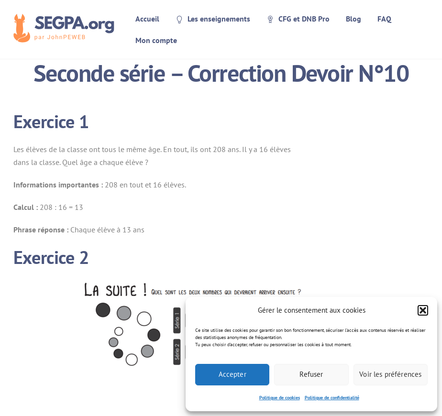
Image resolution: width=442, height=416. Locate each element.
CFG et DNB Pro (298, 18)
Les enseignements (213, 18)
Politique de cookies (279, 397)
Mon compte (156, 40)
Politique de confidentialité (332, 397)
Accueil (147, 18)
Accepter (232, 374)
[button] (423, 310)
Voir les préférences (390, 374)
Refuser (311, 374)
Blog (353, 18)
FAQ (384, 18)
